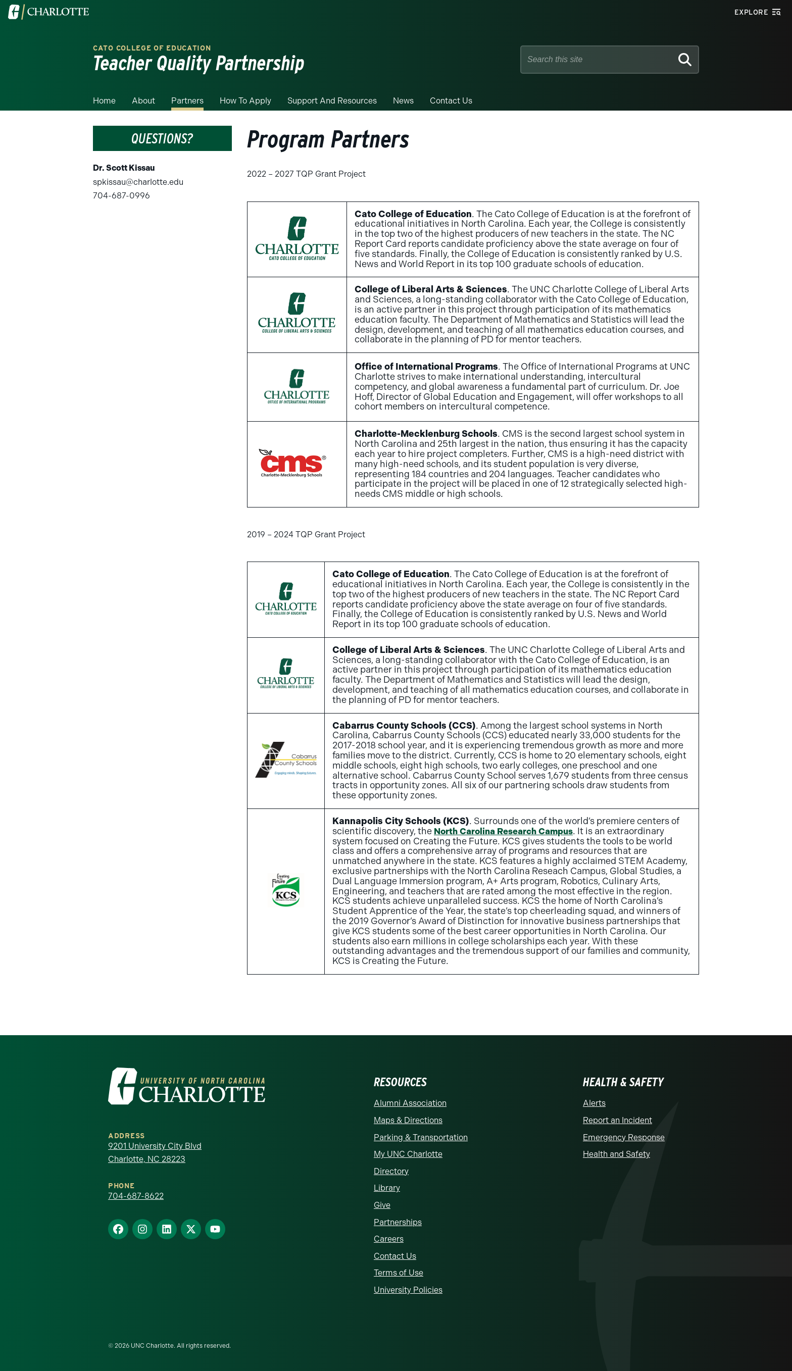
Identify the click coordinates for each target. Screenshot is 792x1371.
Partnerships (398, 1222)
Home (104, 101)
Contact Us (395, 1256)
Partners (187, 101)
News (403, 101)
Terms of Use (398, 1273)
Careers (389, 1239)
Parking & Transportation (421, 1137)
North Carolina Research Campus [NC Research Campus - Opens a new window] (508, 831)
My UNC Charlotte (408, 1154)
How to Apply (245, 101)
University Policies (408, 1290)
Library (387, 1188)
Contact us (451, 101)
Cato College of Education (152, 48)
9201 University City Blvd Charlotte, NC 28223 (155, 1152)
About (143, 101)
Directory (391, 1171)
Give (382, 1205)
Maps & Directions (408, 1120)
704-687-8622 (136, 1196)
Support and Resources (332, 101)
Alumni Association (410, 1103)
